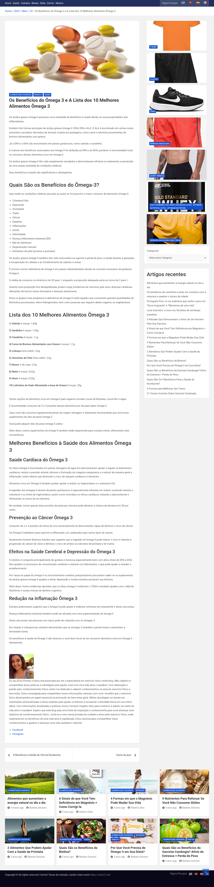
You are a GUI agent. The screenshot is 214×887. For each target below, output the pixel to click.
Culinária (25, 3)
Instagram (18, 734)
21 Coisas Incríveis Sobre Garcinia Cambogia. (172, 393)
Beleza (35, 3)
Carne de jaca (123, 754)
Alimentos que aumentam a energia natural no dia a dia (26, 801)
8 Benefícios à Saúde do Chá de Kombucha (36, 754)
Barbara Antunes (36, 807)
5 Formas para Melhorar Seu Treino (166, 388)
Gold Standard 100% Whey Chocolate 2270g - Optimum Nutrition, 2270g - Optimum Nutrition (175, 206)
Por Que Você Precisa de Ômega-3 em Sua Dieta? (174, 365)
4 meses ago (15, 807)
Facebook (17, 729)
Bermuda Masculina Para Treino (165, 240)
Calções (154, 79)
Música (59, 3)
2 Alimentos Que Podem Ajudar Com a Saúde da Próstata (29, 850)
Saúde (16, 3)
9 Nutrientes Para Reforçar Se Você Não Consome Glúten (183, 801)
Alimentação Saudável (21, 95)
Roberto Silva (84, 811)
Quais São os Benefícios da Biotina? (166, 360)
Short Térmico (157, 176)
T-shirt (153, 47)
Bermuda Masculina (159, 144)
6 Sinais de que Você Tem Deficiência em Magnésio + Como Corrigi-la (78, 803)
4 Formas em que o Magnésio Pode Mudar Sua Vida (175, 337)
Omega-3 (38, 95)
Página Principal (169, 3)
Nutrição (140, 790)
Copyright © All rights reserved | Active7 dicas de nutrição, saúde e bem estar (47, 874)
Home (8, 3)
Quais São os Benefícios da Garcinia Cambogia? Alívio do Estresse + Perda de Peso (183, 852)
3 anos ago (66, 811)
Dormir (50, 3)
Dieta (42, 3)
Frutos (190, 839)
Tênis (152, 111)
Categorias (153, 250)
